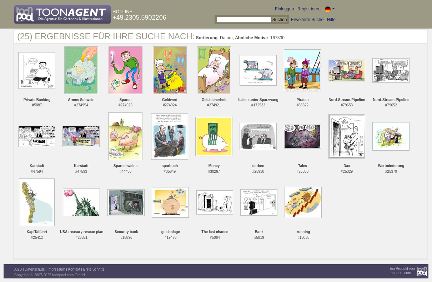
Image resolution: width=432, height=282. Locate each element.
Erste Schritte (94, 269)
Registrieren (309, 8)
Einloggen (284, 8)
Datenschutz (35, 269)
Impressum (56, 269)
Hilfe (331, 19)
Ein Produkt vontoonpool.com (402, 271)
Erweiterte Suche (307, 19)
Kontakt (74, 269)
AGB (18, 269)
